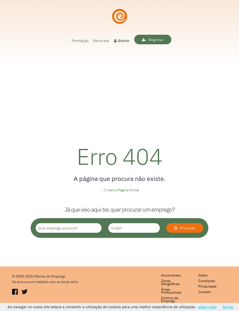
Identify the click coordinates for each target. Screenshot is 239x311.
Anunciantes (171, 275)
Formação (80, 40)
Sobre (203, 275)
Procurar (185, 228)
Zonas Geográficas (170, 282)
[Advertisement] (119, 95)
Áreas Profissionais (171, 291)
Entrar (121, 40)
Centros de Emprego (169, 299)
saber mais (207, 306)
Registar (153, 39)
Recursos (101, 40)
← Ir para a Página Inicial (119, 190)
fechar (228, 306)
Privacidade (207, 286)
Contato (204, 292)
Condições (206, 281)
